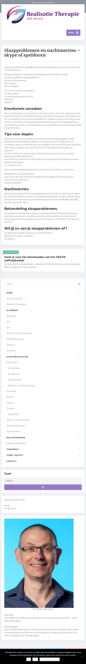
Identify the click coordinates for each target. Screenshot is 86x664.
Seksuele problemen (16, 443)
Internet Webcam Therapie (19, 334)
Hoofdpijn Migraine (15, 426)
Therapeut (12, 450)
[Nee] (82, 656)
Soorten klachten (17, 357)
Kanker (9, 403)
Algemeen (11, 311)
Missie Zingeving (14, 299)
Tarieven (10, 345)
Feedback (10, 351)
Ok (28, 659)
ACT (8, 322)
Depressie (11, 391)
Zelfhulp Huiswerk (15, 339)
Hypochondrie (14, 380)
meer (18, 621)
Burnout (10, 397)
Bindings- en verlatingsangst (21, 386)
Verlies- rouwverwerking (18, 420)
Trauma (10, 409)
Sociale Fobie (14, 368)
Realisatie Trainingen (16, 304)
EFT (8, 328)
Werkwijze (11, 316)
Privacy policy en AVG (50, 659)
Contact (11, 461)
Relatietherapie (15, 438)
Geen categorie (10, 253)
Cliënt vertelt (14, 455)
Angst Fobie (11, 363)
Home (9, 293)
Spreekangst (14, 374)
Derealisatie (13, 414)
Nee (35, 659)
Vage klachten (13, 432)
